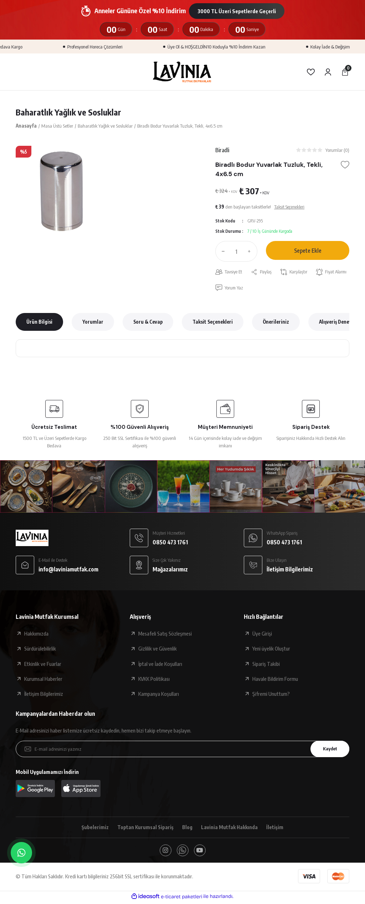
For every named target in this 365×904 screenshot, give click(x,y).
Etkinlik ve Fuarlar (42, 665)
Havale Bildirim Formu (275, 680)
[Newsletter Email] (182, 750)
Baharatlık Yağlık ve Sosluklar (69, 112)
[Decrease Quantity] (221, 252)
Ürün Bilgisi (39, 323)
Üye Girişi (262, 634)
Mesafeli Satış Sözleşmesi (165, 634)
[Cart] (345, 72)
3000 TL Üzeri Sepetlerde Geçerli (236, 11)
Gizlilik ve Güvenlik (157, 649)
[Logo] (182, 71)
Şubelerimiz (93, 828)
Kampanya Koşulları (158, 695)
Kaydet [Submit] (328, 750)
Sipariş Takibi (266, 665)
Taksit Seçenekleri (212, 323)
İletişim (276, 828)
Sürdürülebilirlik (40, 649)
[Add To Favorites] (345, 165)
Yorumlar (92, 323)
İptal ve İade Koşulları (160, 665)
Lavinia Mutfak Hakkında (230, 828)
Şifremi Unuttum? (271, 695)
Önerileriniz (276, 323)
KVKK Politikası (154, 680)
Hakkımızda (36, 634)
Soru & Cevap (148, 323)
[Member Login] (328, 72)
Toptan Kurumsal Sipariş (144, 828)
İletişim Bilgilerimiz (43, 695)
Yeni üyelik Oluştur (271, 649)
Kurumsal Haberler (43, 680)
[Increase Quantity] (251, 252)
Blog (187, 828)
